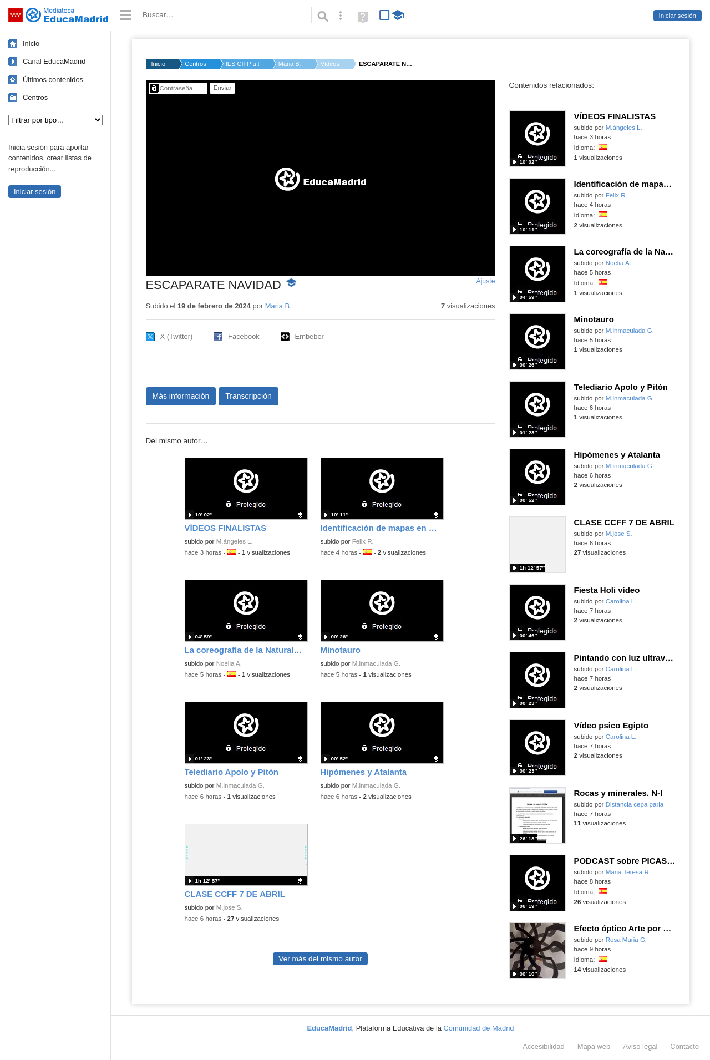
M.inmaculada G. (376, 663)
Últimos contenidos (53, 79)
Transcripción (248, 396)
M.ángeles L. (234, 541)
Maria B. (289, 63)
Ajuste (485, 281)
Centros (35, 97)
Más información (181, 396)
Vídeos (330, 63)
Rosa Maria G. (626, 939)
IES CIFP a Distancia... (242, 63)
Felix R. (363, 541)
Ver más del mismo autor (320, 959)
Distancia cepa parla (635, 804)
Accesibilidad (543, 1046)
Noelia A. (229, 663)
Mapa (594, 1046)
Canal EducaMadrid (54, 61)
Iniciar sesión (677, 15)
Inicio (31, 43)
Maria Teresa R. (628, 872)
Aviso (640, 1046)
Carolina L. (621, 601)
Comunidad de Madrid (479, 1028)
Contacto (684, 1046)
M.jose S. (229, 907)
